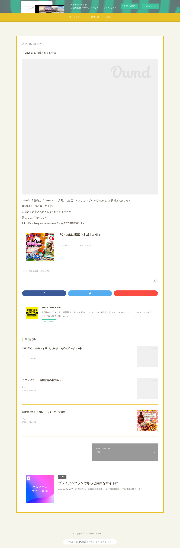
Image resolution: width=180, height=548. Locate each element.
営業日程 (95, 17)
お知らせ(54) (44, 271)
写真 (109, 17)
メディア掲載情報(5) (30, 271)
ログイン (150, 6)
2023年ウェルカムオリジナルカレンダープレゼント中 (52, 348)
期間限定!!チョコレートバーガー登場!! (43, 412)
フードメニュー (76, 17)
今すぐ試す (129, 6)
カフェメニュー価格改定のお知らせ (42, 380)
